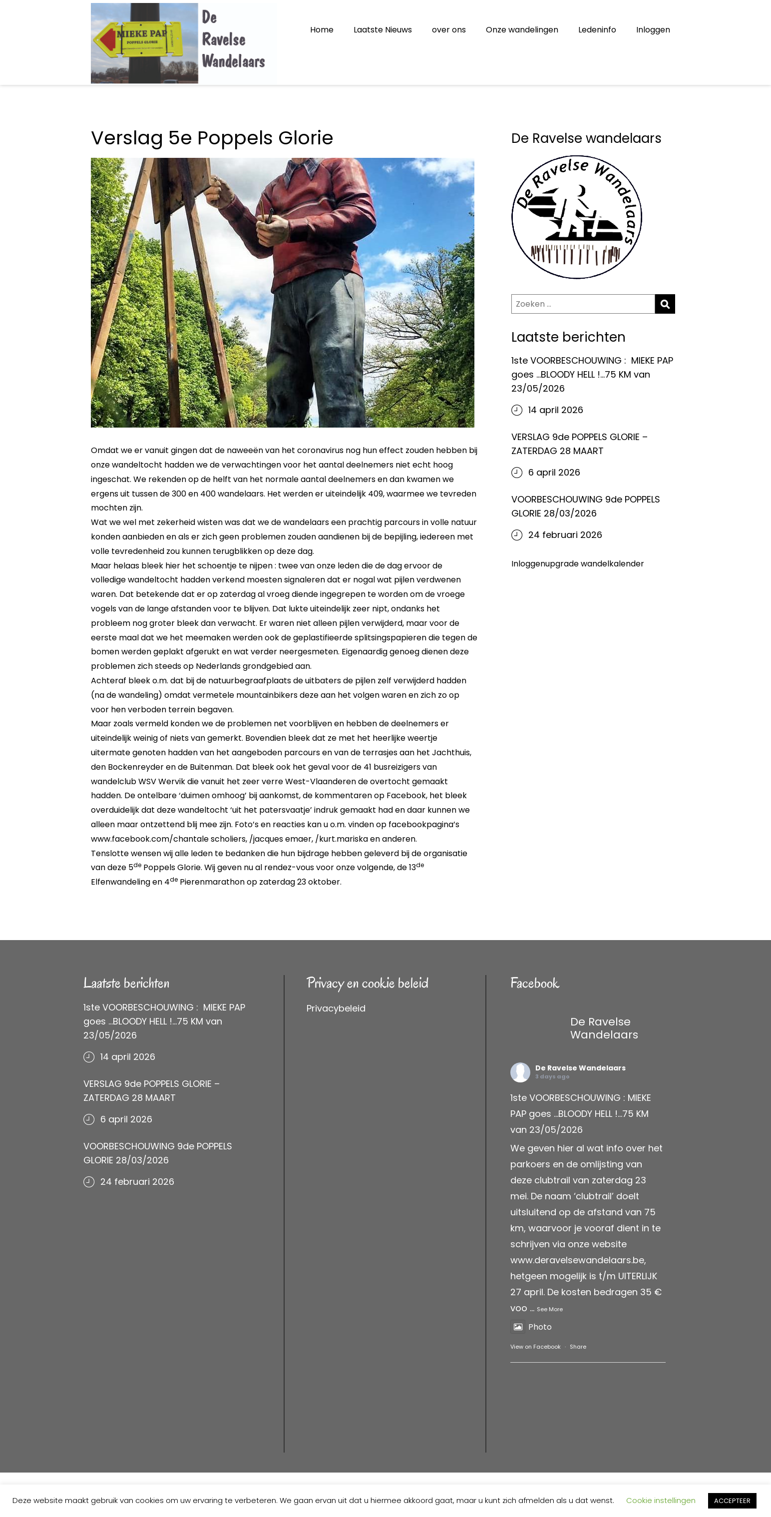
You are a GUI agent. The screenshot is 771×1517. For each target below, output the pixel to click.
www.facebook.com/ (132, 839)
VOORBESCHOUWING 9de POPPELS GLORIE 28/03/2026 (585, 506)
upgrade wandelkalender (594, 563)
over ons (449, 29)
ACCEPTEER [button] (732, 1501)
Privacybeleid (336, 1008)
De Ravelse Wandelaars (580, 1068)
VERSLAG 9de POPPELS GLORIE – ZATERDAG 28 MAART (579, 444)
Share (578, 1347)
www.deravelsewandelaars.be (577, 1260)
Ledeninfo (597, 29)
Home (322, 29)
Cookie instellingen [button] (661, 1500)
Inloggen (653, 29)
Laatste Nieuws (383, 29)
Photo (531, 1327)
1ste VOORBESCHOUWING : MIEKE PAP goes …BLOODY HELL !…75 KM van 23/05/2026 (592, 374)
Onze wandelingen (522, 29)
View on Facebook (535, 1347)
